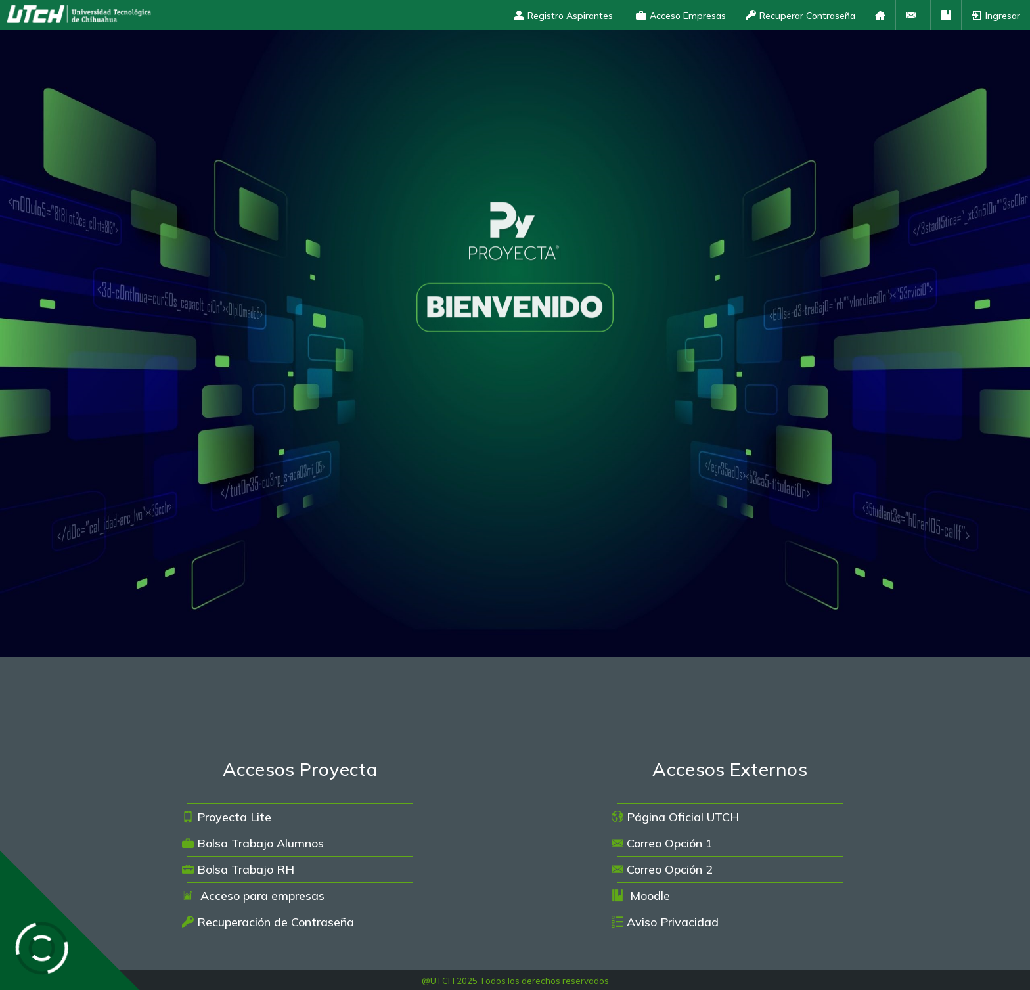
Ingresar (996, 16)
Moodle (641, 895)
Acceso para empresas (253, 895)
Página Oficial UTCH (675, 816)
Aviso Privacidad (665, 922)
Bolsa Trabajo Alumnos (253, 843)
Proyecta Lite (226, 816)
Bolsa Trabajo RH (238, 869)
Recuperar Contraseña (800, 16)
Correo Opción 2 (662, 869)
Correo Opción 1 (662, 843)
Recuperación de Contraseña (268, 922)
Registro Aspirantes (563, 16)
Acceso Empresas (681, 16)
